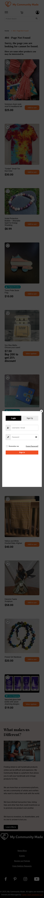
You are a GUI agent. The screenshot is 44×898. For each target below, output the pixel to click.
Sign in (22, 452)
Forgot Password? (32, 446)
